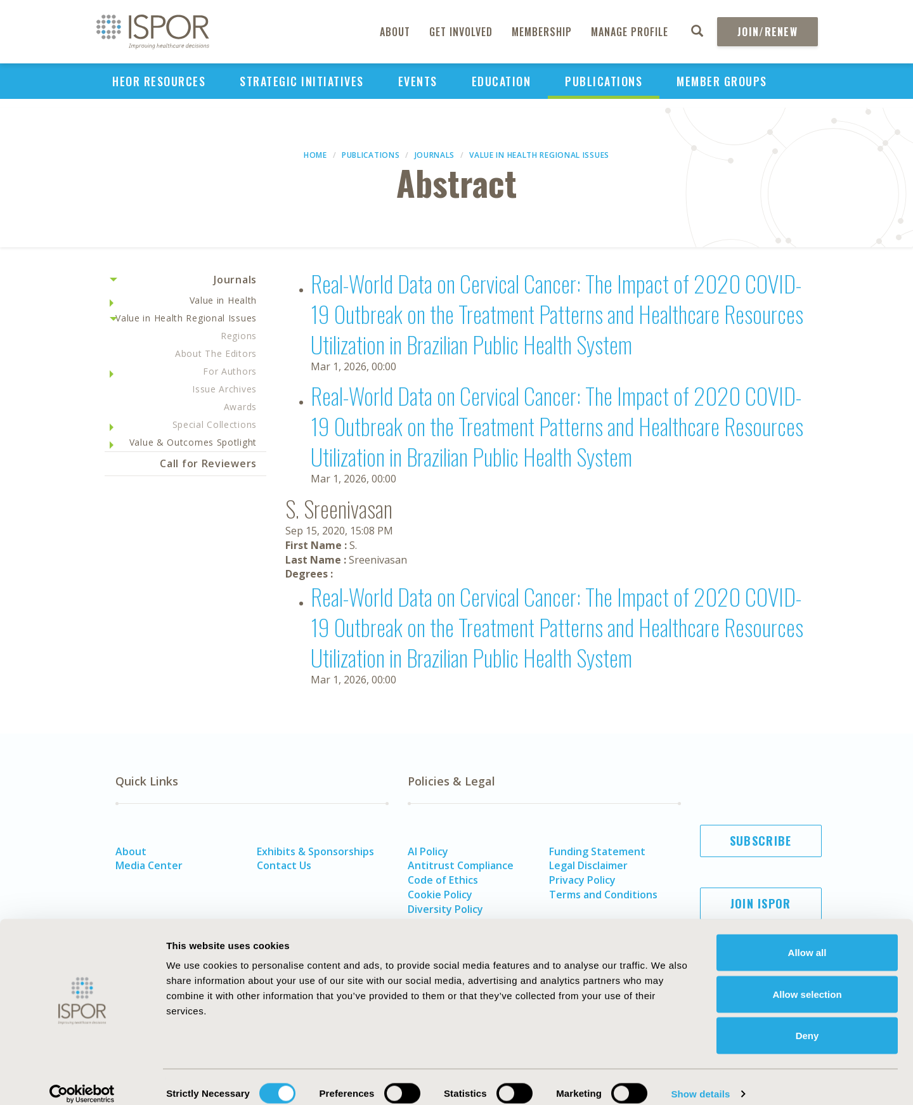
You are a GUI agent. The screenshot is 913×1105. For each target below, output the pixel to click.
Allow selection (806, 980)
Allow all (807, 938)
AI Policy (428, 851)
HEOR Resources (158, 81)
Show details (700, 1080)
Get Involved (461, 31)
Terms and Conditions (603, 894)
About (395, 31)
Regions (239, 336)
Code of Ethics (443, 880)
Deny (807, 1021)
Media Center (149, 865)
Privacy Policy (582, 880)
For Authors (230, 371)
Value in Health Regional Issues (539, 155)
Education (501, 81)
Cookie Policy (440, 894)
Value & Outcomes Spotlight (193, 442)
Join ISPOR (760, 903)
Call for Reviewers (208, 463)
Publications (603, 81)
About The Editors (216, 353)
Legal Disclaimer (588, 865)
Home (315, 155)
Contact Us (284, 865)
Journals (435, 155)
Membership (542, 31)
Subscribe (761, 840)
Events (417, 81)
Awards (240, 407)
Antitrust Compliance (461, 865)
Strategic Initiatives (302, 81)
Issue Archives (224, 389)
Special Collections (214, 424)
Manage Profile (629, 31)
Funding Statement (597, 851)
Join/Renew (767, 31)
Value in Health (223, 300)
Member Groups (722, 81)
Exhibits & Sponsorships (315, 851)
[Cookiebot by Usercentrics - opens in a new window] (82, 1080)
